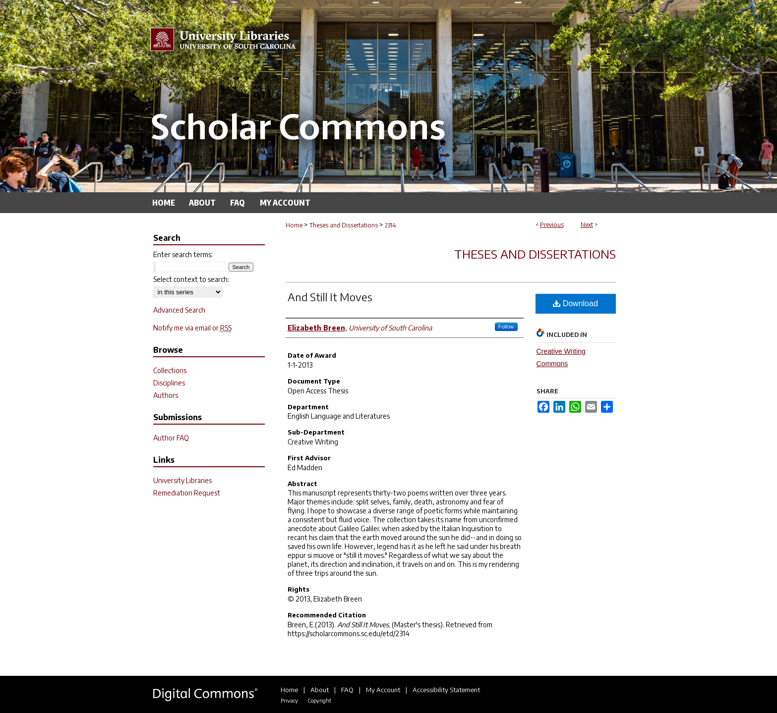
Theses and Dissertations (343, 225)
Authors (165, 395)
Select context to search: (191, 279)
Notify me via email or (192, 328)
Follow (506, 326)
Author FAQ (171, 438)
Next (587, 224)
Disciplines (169, 383)
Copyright (319, 700)
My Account (383, 690)
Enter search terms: (183, 254)
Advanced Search (179, 310)
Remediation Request (186, 493)
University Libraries (182, 480)
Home (294, 225)
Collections (169, 370)
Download (575, 303)
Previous (552, 224)
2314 (390, 225)
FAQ (347, 690)
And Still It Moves (330, 297)
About (319, 690)
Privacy (289, 700)
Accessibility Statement (446, 690)
